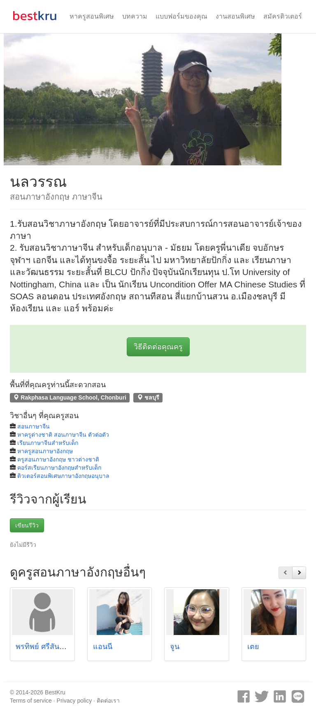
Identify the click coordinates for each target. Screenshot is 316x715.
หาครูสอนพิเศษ (92, 16)
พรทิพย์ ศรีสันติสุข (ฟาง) (55, 646)
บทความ (134, 16)
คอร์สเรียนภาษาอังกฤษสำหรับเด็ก (59, 467)
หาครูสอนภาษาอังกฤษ (45, 451)
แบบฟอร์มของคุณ (181, 16)
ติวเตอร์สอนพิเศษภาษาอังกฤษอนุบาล (63, 476)
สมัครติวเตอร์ (282, 16)
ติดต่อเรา (108, 700)
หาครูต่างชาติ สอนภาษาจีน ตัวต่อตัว (63, 434)
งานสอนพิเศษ (235, 16)
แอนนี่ (102, 646)
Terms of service (31, 700)
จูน (174, 646)
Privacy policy (74, 700)
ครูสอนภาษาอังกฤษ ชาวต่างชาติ (58, 459)
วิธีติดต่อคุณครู (158, 347)
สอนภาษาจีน (33, 426)
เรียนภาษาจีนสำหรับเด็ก (47, 443)
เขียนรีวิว (27, 525)
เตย (253, 646)
